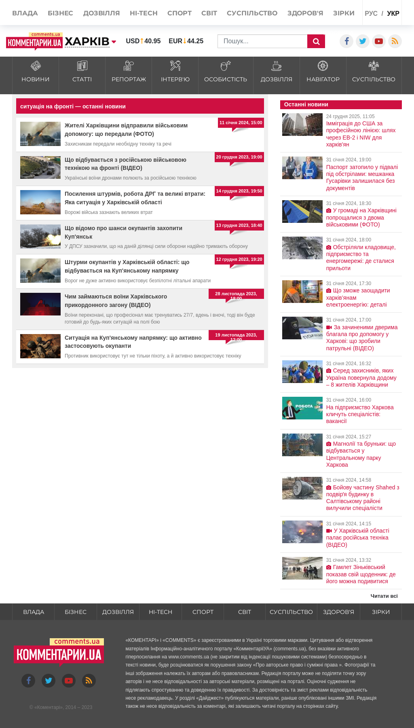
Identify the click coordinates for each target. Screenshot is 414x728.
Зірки (381, 612)
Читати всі (384, 596)
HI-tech (160, 612)
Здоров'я (338, 612)
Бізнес (76, 612)
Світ (244, 612)
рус (371, 13)
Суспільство (291, 612)
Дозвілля (118, 612)
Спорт (202, 612)
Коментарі (48, 707)
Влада (33, 612)
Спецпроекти (330, 32)
